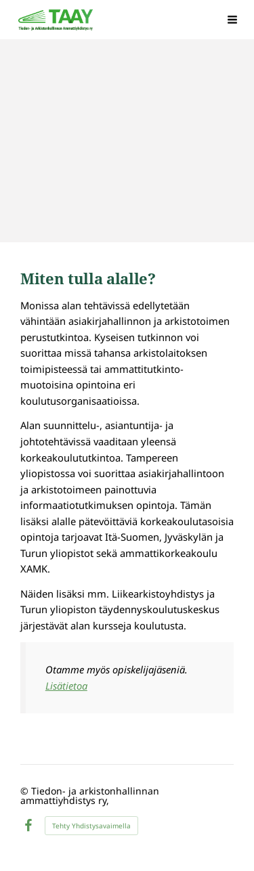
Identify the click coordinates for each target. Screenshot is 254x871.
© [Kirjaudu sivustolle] (25, 790)
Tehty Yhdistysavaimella (91, 825)
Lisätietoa (66, 685)
